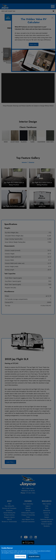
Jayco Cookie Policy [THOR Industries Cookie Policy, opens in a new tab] (43, 553)
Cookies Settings (20, 556)
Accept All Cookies (34, 556)
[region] (28, 552)
